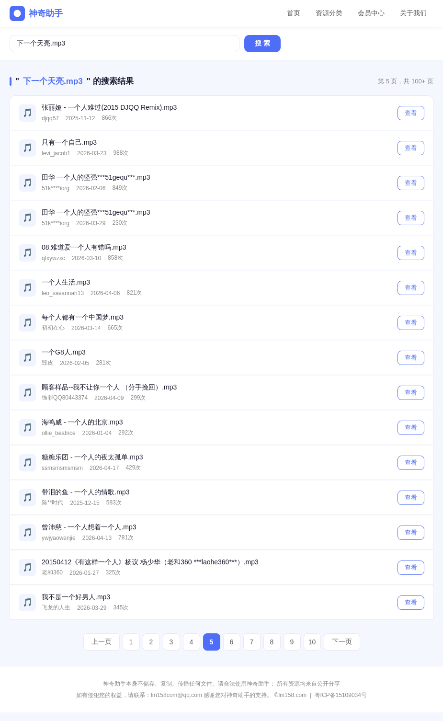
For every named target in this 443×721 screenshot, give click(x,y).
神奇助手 (36, 13)
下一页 (342, 641)
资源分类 (329, 13)
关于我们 (413, 13)
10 (312, 642)
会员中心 (371, 13)
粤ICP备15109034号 (341, 695)
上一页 (101, 641)
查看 (411, 112)
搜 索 (262, 43)
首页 (293, 13)
